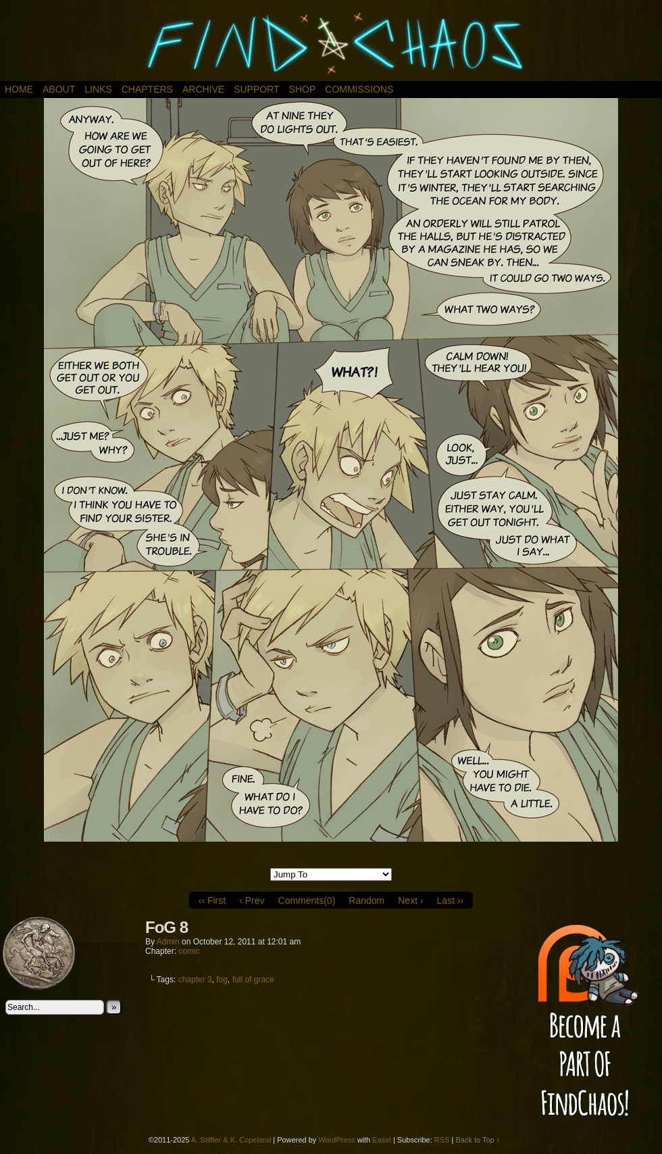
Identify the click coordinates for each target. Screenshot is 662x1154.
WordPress (336, 1140)
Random (366, 900)
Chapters (147, 89)
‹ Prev (251, 900)
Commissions (359, 89)
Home (19, 89)
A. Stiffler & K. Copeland (231, 1140)
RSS (442, 1140)
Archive (203, 89)
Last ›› (450, 900)
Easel (381, 1140)
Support (256, 89)
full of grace (253, 979)
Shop (302, 89)
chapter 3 (195, 979)
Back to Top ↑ (477, 1140)
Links (97, 89)
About (59, 89)
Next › (410, 900)
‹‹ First (212, 900)
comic (188, 951)
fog (222, 979)
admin (168, 941)
